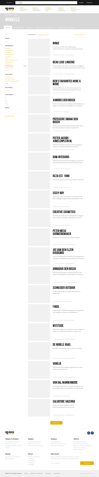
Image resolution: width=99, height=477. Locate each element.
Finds (56, 306)
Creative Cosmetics (64, 212)
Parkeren (30, 27)
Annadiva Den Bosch (64, 269)
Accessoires (8, 77)
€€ (6, 99)
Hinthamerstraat (9, 54)
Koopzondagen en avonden (66, 27)
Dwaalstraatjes (9, 50)
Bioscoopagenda (10, 458)
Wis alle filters (10, 116)
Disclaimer (48, 473)
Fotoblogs (31, 464)
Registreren (89, 2)
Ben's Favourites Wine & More (67, 82)
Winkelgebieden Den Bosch (58, 443)
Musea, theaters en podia (81, 443)
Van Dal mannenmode (65, 382)
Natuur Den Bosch (79, 449)
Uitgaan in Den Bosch (34, 443)
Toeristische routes (79, 447)
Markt (6, 58)
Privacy (26, 473)
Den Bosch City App (10, 443)
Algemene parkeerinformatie (45, 27)
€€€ (6, 101)
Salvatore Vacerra (64, 401)
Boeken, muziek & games (12, 81)
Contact (7, 447)
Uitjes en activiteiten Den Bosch (83, 445)
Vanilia (57, 363)
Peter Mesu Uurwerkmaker (62, 232)
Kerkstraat (8, 56)
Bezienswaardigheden (80, 442)
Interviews (31, 462)
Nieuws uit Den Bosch (34, 457)
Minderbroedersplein (11, 60)
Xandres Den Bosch (64, 100)
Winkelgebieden (18, 27)
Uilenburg (8, 64)
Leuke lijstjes (32, 460)
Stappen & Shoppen (12, 439)
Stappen (31, 439)
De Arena (7, 48)
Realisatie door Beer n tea (87, 473)
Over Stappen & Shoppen (12, 442)
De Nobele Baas (62, 344)
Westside (58, 325)
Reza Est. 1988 (61, 176)
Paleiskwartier (9, 62)
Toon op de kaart (79, 34)
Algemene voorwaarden (37, 473)
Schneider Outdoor (64, 287)
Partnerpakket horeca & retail (13, 445)
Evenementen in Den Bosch (13, 457)
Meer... (7, 34)
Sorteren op (31, 34)
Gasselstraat (9, 52)
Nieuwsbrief (55, 454)
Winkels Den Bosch (56, 442)
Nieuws (30, 454)
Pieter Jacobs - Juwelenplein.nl (62, 139)
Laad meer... (56, 423)
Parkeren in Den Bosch (57, 445)
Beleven (76, 439)
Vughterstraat (9, 68)
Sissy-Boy (58, 193)
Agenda (7, 454)
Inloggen (81, 2)
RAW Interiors (61, 157)
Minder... (7, 70)
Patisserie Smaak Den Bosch (65, 120)
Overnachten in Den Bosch (35, 445)
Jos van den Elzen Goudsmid (63, 251)
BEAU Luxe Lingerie (64, 62)
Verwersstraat (9, 66)
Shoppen (54, 439)
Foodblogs (31, 458)
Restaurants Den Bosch (34, 442)
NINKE (56, 43)
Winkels (7, 27)
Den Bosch (10, 2)
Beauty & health (9, 79)
